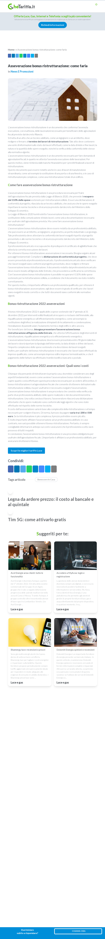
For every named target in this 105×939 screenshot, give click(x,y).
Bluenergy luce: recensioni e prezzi (28, 649)
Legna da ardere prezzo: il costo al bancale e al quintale (51, 501)
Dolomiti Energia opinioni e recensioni (75, 649)
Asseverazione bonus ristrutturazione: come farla (42, 49)
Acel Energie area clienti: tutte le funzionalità (27, 574)
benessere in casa (46, 479)
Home (11, 49)
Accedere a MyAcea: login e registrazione (70, 574)
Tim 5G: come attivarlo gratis (37, 519)
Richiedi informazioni (52, 24)
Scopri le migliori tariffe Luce (26, 450)
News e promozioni (22, 71)
